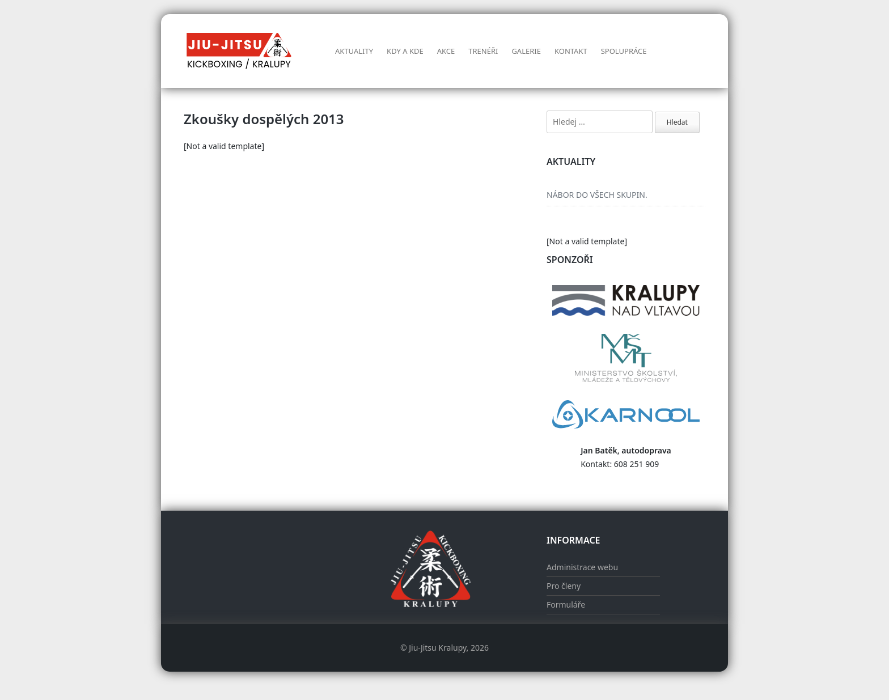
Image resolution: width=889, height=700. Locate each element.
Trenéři (483, 51)
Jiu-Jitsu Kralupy (437, 647)
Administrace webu (582, 567)
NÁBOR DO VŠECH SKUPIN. (597, 194)
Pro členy (564, 585)
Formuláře (566, 604)
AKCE (446, 51)
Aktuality (354, 51)
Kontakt (570, 51)
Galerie (526, 51)
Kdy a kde (405, 51)
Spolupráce (624, 51)
